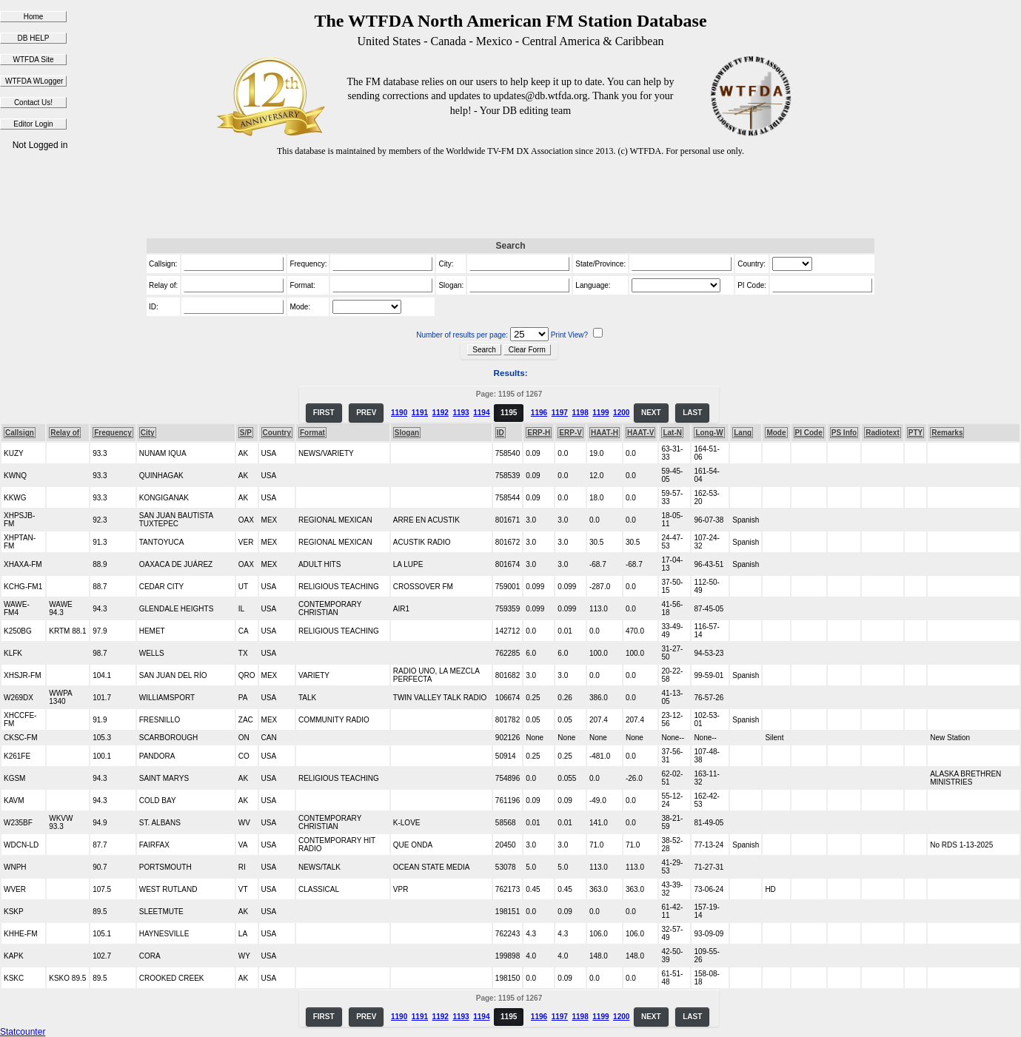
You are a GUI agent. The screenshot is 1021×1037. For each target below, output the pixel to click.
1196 (539, 413)
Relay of (64, 433)
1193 (460, 413)
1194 (481, 413)
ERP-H (538, 433)
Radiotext (883, 433)
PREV (366, 413)
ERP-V (570, 433)
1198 (580, 413)
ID (500, 433)
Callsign (19, 433)
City (148, 433)
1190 (399, 413)
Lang (742, 433)
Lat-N (672, 433)
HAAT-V (640, 433)
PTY (915, 433)
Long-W (709, 433)
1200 (621, 413)
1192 (440, 413)
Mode (776, 433)
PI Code (809, 433)
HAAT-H (604, 433)
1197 (560, 413)
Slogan (407, 433)
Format (312, 433)
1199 (600, 413)
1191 (420, 413)
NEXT (651, 413)
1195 (509, 413)
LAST (692, 413)
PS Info (844, 433)
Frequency (113, 433)
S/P (246, 433)
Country (277, 433)
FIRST (324, 413)
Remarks (947, 433)
